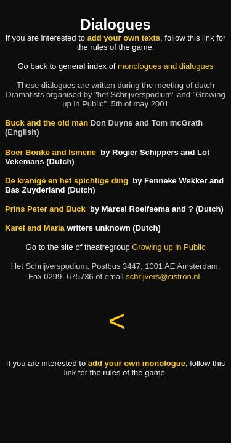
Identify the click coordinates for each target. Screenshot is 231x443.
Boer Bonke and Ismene (50, 152)
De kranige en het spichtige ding (66, 180)
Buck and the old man (46, 122)
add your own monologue (136, 363)
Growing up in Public (168, 247)
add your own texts (123, 37)
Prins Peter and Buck (45, 209)
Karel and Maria (35, 228)
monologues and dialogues (165, 66)
